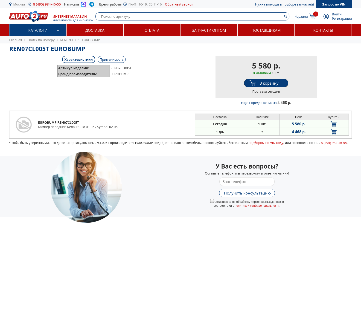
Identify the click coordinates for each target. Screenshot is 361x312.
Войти (337, 14)
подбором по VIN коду (266, 142)
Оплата (152, 30)
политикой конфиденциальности (257, 206)
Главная (15, 40)
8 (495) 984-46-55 (47, 4)
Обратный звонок (179, 4)
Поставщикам (266, 30)
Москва (19, 4)
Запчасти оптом (209, 30)
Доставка (95, 30)
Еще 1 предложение (266, 102)
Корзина (301, 16)
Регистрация (342, 18)
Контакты (323, 30)
